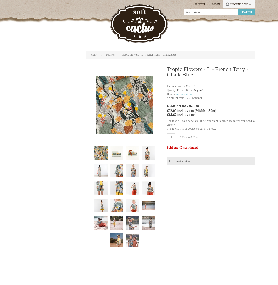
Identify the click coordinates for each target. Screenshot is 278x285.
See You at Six (183, 93)
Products (58, 23)
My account (205, 23)
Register (200, 4)
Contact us (48, 29)
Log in (216, 4)
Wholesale (94, 23)
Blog (80, 29)
